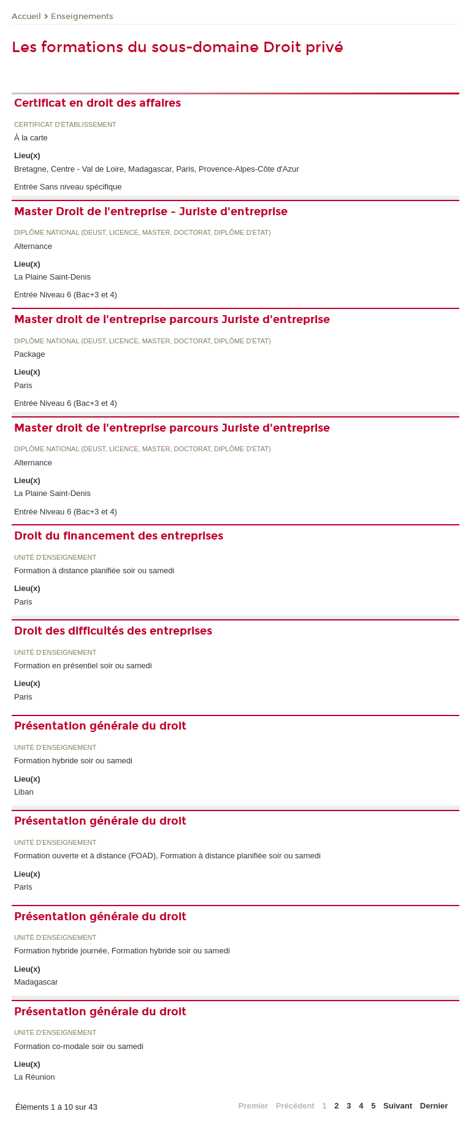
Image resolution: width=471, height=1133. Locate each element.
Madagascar (36, 981)
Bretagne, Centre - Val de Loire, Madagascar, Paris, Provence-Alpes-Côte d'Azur (156, 169)
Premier (253, 1105)
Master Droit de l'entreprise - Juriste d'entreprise (151, 211)
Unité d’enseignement (55, 557)
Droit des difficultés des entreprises (113, 631)
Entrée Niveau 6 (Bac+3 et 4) (65, 294)
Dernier (434, 1105)
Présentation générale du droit (100, 726)
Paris (23, 385)
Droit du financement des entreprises (118, 536)
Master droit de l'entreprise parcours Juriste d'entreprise (172, 319)
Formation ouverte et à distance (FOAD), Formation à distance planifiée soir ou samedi (167, 855)
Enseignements (82, 16)
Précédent (295, 1105)
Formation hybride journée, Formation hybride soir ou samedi (122, 950)
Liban (24, 791)
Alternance (33, 246)
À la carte (31, 137)
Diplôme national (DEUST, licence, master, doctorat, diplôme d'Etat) (142, 232)
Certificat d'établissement (65, 124)
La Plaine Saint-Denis (52, 276)
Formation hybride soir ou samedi (73, 760)
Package (29, 354)
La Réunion (34, 1077)
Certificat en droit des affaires (97, 103)
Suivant (397, 1105)
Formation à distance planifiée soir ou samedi (94, 570)
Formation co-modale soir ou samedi (79, 1046)
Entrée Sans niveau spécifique (68, 186)
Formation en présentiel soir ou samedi (83, 665)
